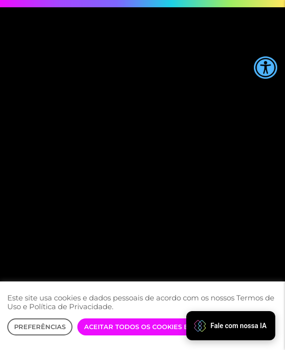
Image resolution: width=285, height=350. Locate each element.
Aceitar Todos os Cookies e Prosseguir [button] (158, 327)
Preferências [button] (40, 327)
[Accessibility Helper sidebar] (265, 67)
